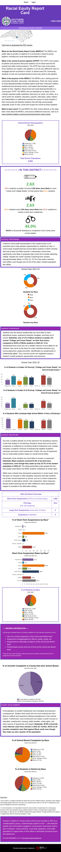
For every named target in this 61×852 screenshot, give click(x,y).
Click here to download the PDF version (17, 45)
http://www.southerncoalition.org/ (31, 838)
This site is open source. (20, 848)
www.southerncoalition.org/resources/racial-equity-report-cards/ (26, 114)
